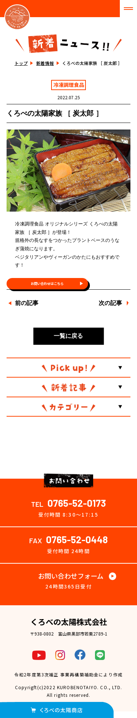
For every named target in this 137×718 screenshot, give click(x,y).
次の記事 (110, 309)
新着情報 (45, 63)
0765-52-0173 (76, 509)
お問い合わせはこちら (47, 286)
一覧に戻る (68, 342)
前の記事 (26, 309)
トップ (21, 63)
